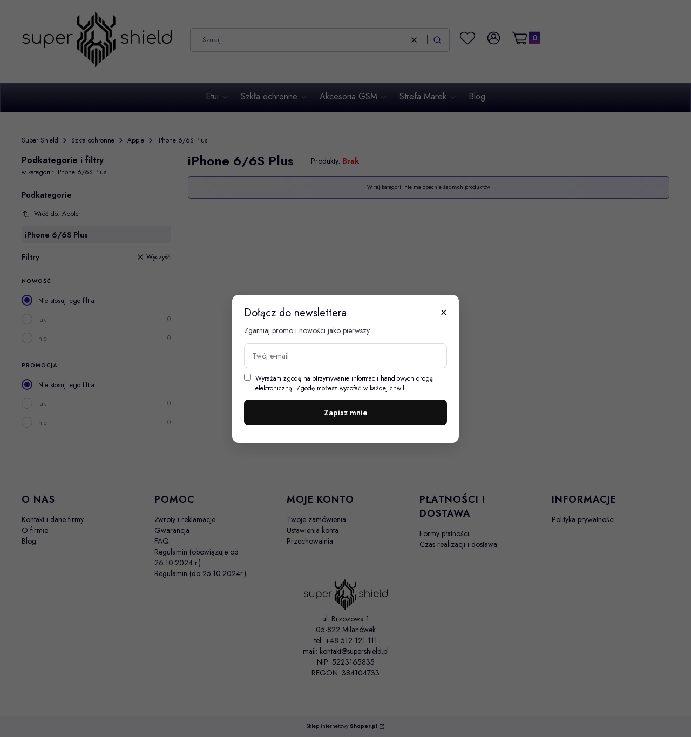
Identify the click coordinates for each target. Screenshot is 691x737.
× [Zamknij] (444, 312)
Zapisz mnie (346, 412)
